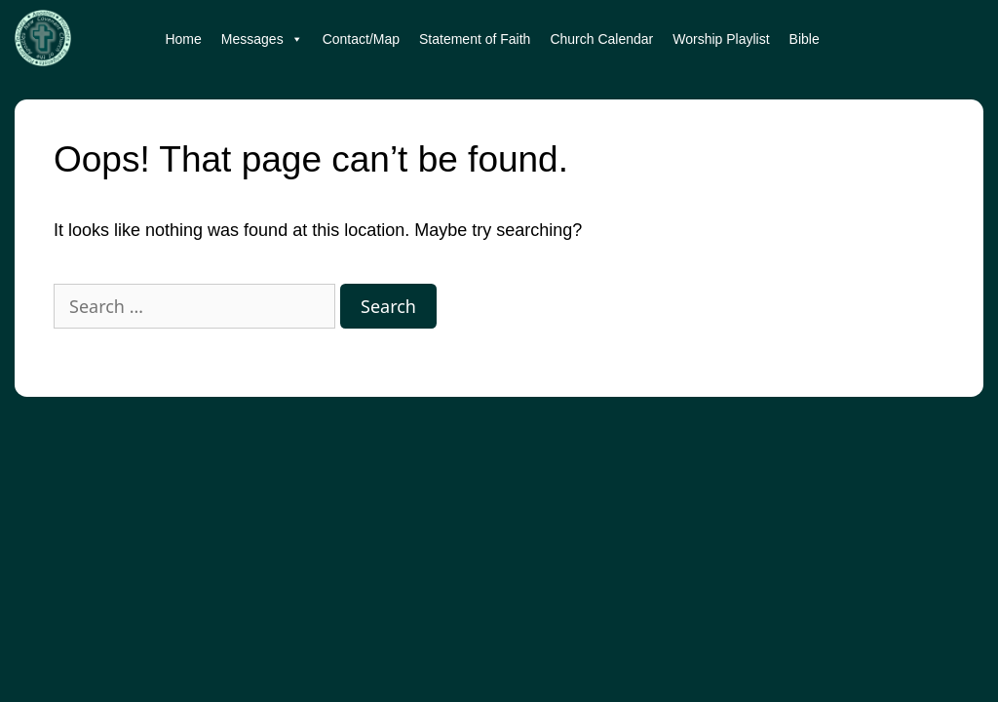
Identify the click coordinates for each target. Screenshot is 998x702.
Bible (804, 39)
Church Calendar (601, 39)
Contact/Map (361, 39)
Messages (262, 39)
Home (183, 39)
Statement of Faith (474, 39)
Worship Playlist (720, 39)
